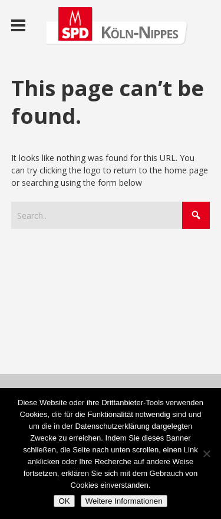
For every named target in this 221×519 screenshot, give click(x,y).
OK (64, 501)
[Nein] (206, 453)
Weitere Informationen (124, 501)
